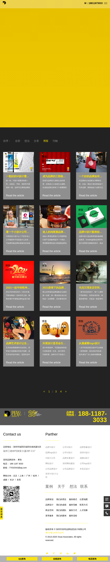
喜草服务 (49, 515)
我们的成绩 (61, 505)
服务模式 (73, 499)
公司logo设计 (86, 463)
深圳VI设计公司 (51, 475)
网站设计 (49, 463)
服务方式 (73, 510)
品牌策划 (49, 499)
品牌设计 (49, 505)
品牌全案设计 (69, 458)
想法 (27, 141)
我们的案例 (61, 515)
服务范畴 (73, 505)
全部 (17, 141)
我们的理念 (61, 499)
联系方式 (84, 505)
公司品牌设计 (51, 469)
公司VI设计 (67, 447)
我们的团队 (61, 510)
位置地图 (84, 499)
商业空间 (49, 510)
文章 (36, 141)
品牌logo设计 (51, 452)
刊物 (55, 141)
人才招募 (84, 510)
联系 (84, 486)
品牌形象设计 (86, 447)
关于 (61, 486)
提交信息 (1, 513)
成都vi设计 (84, 458)
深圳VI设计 (85, 452)
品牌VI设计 (50, 447)
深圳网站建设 (69, 463)
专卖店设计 (85, 469)
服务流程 (73, 515)
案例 (49, 486)
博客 (45, 141)
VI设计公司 (50, 458)
